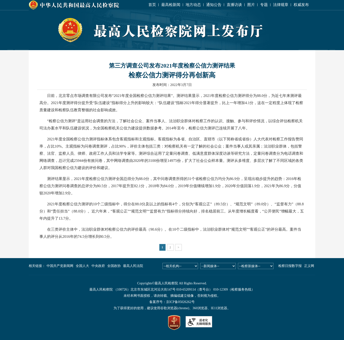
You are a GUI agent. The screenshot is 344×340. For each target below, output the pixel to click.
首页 (152, 5)
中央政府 (98, 266)
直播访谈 (234, 5)
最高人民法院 (133, 266)
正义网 (309, 266)
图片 (251, 5)
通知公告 (213, 5)
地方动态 (193, 5)
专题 (264, 5)
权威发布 (301, 5)
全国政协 (114, 266)
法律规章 (280, 5)
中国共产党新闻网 (60, 266)
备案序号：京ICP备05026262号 (172, 302)
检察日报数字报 (290, 266)
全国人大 (82, 266)
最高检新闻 (170, 5)
